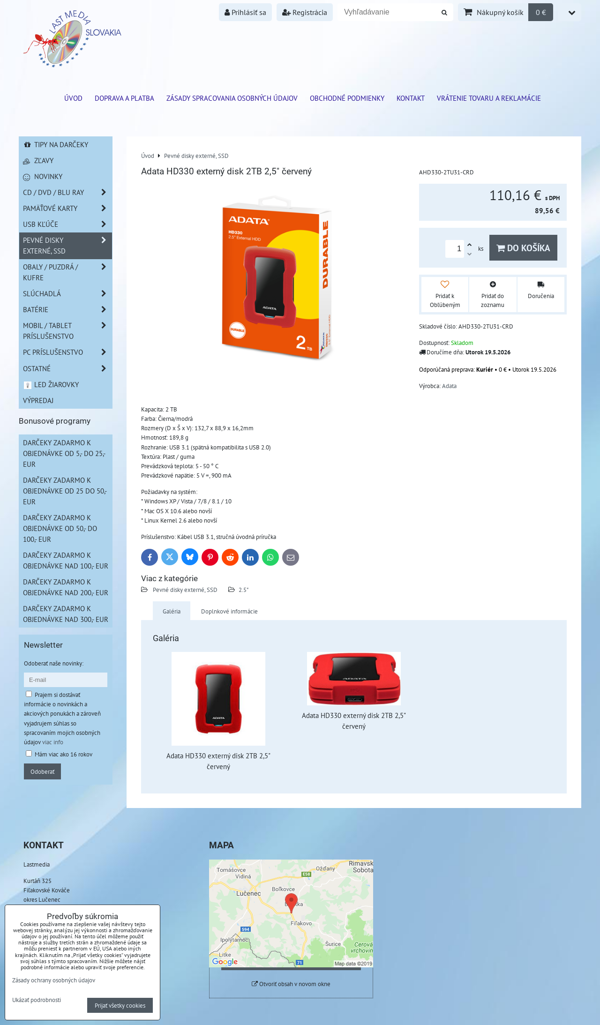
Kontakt (411, 98)
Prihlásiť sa (245, 12)
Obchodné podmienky (347, 98)
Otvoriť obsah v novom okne (291, 984)
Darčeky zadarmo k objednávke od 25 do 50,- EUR (65, 490)
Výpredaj (38, 400)
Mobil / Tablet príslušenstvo (67, 331)
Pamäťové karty (67, 208)
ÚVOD (73, 98)
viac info (52, 742)
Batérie (67, 309)
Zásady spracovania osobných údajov (232, 98)
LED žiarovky (51, 384)
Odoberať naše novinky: (53, 663)
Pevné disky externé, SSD (184, 589)
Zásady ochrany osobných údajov (53, 980)
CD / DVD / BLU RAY (67, 192)
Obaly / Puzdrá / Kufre (67, 272)
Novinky (42, 176)
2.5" (243, 589)
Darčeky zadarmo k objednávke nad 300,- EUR (65, 614)
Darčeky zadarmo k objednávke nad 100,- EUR (65, 560)
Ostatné (67, 368)
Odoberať (42, 771)
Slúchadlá (67, 293)
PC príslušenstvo (67, 352)
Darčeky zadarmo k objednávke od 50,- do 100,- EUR (60, 528)
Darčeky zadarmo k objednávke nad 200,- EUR (65, 587)
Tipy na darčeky (55, 144)
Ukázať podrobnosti (36, 1000)
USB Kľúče (67, 224)
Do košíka (523, 248)
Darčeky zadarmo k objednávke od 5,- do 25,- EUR (64, 453)
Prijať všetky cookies (120, 1005)
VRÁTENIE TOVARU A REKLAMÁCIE (489, 98)
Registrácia (304, 12)
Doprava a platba (124, 98)
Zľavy (38, 160)
